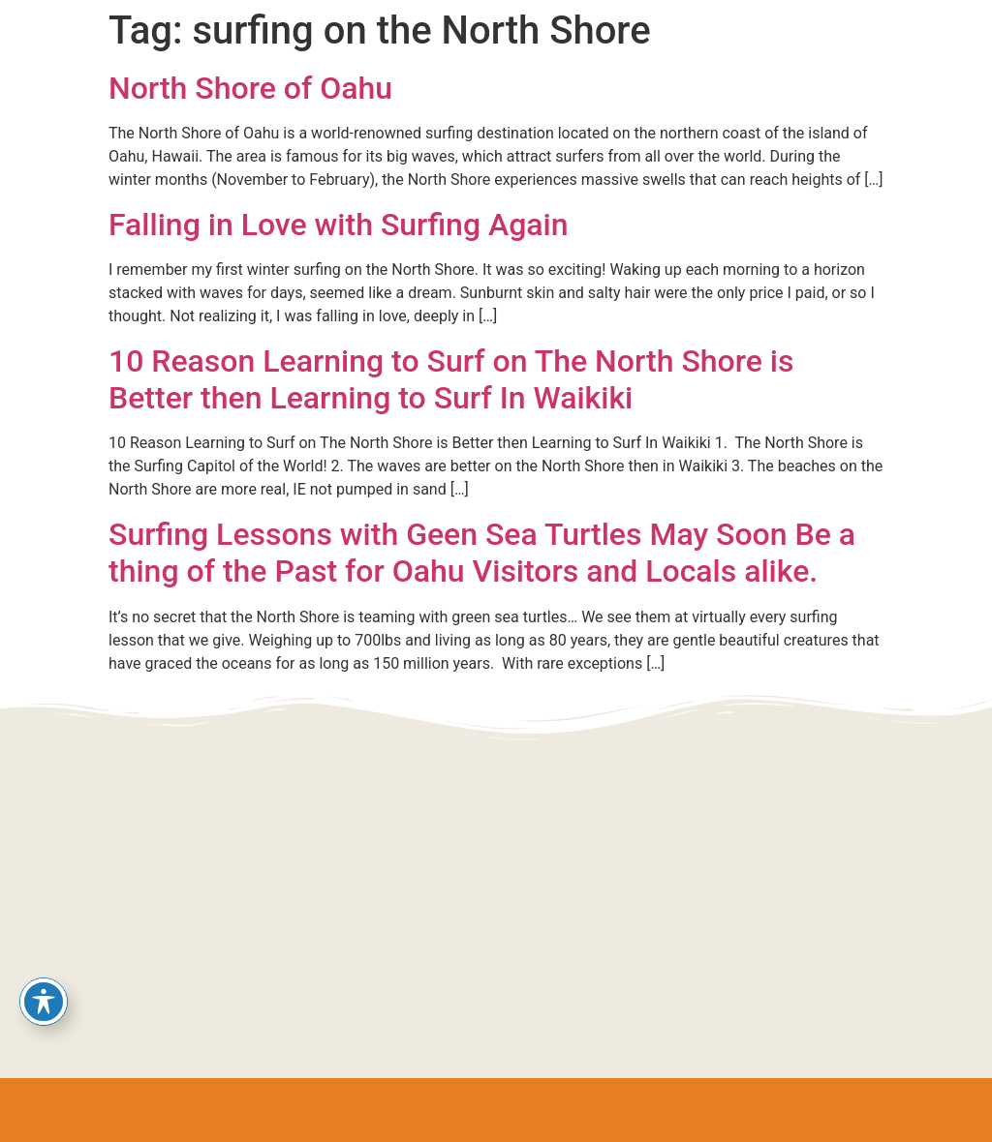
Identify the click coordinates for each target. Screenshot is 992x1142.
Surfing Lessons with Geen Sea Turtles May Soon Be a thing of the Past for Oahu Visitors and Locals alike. (481, 552)
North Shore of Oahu (250, 88)
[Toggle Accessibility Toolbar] (43, 1001)
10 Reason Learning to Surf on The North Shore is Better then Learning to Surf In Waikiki (450, 379)
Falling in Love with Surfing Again (338, 224)
